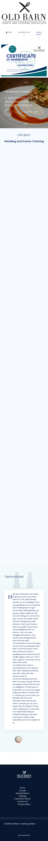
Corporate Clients (22, 798)
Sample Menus (22, 793)
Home (22, 788)
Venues (22, 790)
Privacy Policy (24, 804)
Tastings (22, 796)
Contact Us (22, 801)
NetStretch (26, 835)
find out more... (32, 112)
